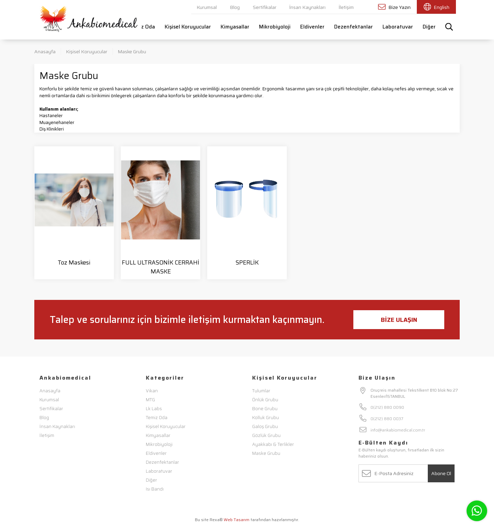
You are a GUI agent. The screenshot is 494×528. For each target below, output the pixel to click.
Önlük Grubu (265, 399)
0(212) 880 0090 (387, 407)
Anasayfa (45, 51)
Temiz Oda (142, 27)
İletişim (346, 7)
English (436, 7)
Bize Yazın (394, 7)
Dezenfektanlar (353, 27)
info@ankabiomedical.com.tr (397, 430)
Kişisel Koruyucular (188, 27)
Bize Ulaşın (399, 320)
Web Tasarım (236, 519)
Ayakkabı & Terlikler (273, 444)
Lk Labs (154, 408)
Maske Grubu (132, 51)
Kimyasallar (235, 27)
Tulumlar (261, 390)
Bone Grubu (265, 408)
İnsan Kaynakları (307, 7)
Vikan (152, 390)
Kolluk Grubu (265, 417)
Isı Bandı (155, 489)
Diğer (429, 27)
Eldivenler (312, 27)
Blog (235, 7)
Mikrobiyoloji (275, 27)
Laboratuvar (398, 27)
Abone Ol (441, 473)
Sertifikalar (265, 7)
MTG (150, 399)
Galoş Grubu (265, 426)
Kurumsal (207, 7)
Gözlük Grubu (266, 435)
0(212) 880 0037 (386, 418)
